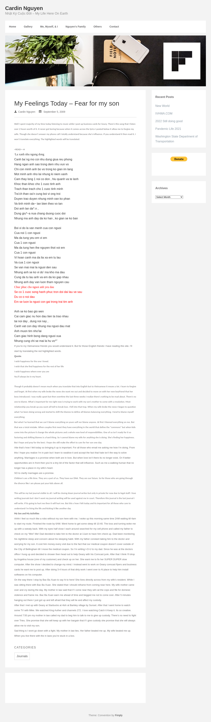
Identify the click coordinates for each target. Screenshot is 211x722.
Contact (114, 26)
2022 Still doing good (169, 121)
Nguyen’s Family (76, 26)
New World (162, 105)
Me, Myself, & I (49, 26)
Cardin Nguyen (24, 8)
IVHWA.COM (163, 113)
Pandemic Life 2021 (168, 128)
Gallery (28, 26)
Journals (22, 656)
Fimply (118, 715)
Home (12, 26)
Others (97, 26)
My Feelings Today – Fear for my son (66, 103)
